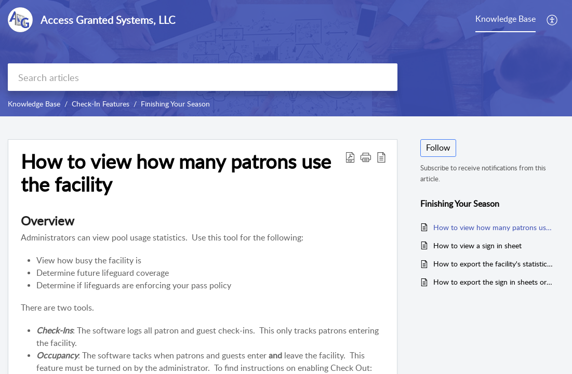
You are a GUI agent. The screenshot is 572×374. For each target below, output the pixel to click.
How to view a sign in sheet (477, 245)
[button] (552, 20)
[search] (202, 77)
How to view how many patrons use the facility (493, 227)
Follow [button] (438, 147)
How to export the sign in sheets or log (493, 282)
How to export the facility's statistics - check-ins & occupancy (493, 264)
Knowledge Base (34, 104)
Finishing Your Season (175, 104)
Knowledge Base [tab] (505, 18)
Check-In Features (100, 104)
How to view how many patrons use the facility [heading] (176, 173)
